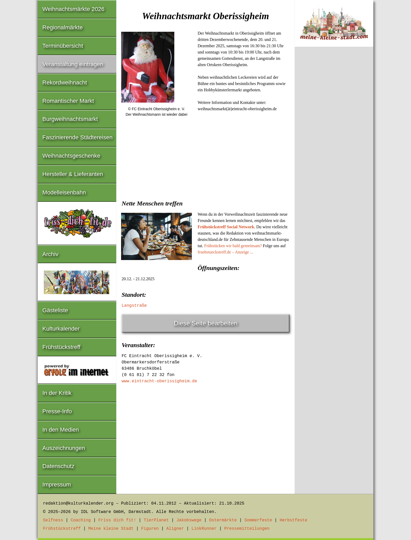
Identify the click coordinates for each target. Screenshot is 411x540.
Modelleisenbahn (64, 192)
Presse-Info (57, 411)
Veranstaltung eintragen (72, 64)
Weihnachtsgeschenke (71, 155)
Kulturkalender (61, 328)
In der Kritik (57, 393)
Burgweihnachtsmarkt (70, 119)
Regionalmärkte (62, 27)
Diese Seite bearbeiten (205, 323)
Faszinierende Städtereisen (77, 137)
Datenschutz (58, 466)
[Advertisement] (205, 161)
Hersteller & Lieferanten (72, 174)
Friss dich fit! (117, 520)
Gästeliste (55, 310)
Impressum (56, 484)
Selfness (53, 520)
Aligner (175, 528)
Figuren (150, 528)
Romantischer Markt (68, 101)
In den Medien (60, 429)
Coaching (81, 520)
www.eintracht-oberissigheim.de (159, 381)
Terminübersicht (62, 46)
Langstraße (134, 305)
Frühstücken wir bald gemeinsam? (233, 245)
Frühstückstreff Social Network (226, 227)
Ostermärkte (223, 520)
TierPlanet (156, 520)
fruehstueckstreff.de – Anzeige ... (225, 252)
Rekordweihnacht (64, 82)
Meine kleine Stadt (111, 528)
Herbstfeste (293, 520)
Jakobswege (189, 520)
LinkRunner (204, 528)
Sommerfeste (258, 520)
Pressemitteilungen (246, 528)
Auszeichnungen (63, 448)
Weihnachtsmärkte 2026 (73, 9)
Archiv (50, 254)
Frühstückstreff (61, 347)
